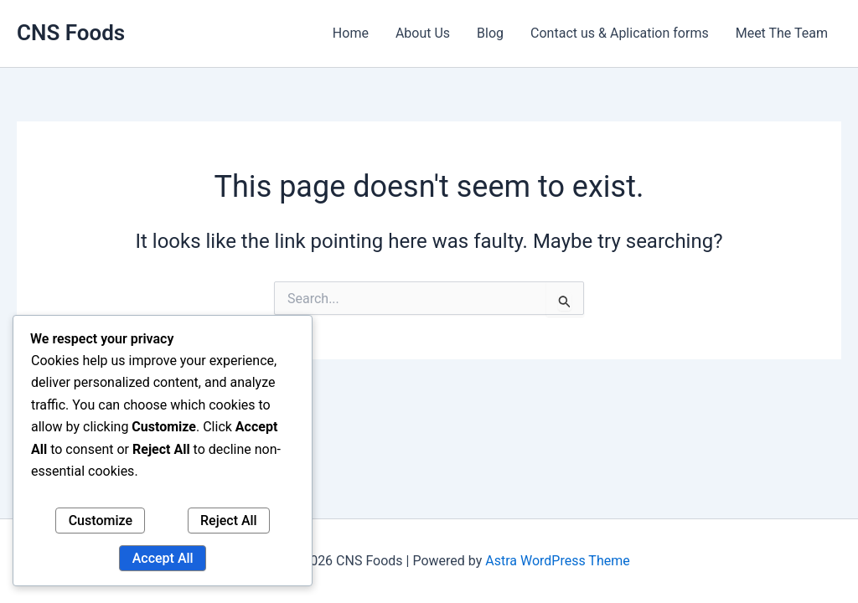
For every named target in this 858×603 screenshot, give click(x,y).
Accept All (163, 558)
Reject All (228, 520)
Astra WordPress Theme (557, 561)
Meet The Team (782, 33)
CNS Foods (71, 32)
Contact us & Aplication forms (619, 33)
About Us (422, 33)
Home (351, 33)
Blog (490, 33)
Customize (100, 520)
